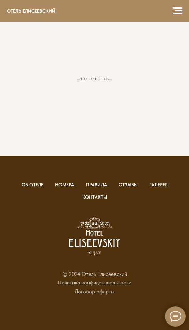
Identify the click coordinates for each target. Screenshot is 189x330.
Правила (96, 184)
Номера (64, 184)
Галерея (158, 184)
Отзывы (128, 184)
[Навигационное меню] (177, 10)
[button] (94, 282)
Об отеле (32, 184)
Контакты (94, 197)
